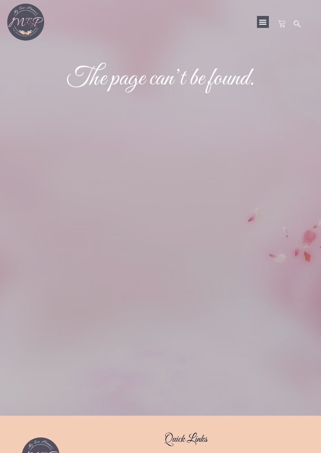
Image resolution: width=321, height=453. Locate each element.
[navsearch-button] (297, 24)
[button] (263, 22)
